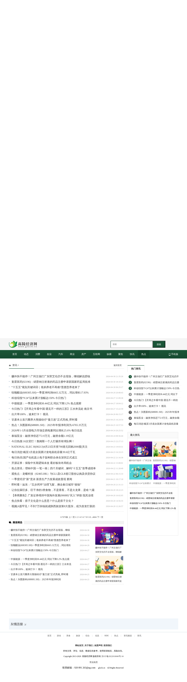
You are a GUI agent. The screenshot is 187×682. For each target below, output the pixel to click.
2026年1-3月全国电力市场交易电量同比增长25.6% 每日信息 (47, 430)
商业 (72, 354)
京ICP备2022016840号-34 (112, 656)
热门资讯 (136, 368)
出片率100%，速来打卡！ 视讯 (30, 414)
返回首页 (118, 365)
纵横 (109, 354)
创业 (49, 354)
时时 (107, 635)
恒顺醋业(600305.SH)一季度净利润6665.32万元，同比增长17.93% (50, 392)
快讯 (132, 354)
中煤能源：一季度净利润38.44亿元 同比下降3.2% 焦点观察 (46, 403)
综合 (87, 635)
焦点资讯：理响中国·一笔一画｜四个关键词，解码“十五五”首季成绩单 (54, 468)
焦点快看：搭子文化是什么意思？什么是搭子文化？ (43, 500)
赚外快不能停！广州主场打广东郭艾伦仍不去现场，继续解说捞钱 (51, 376)
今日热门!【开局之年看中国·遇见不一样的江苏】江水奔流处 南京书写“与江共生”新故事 (156, 401)
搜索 (159, 344)
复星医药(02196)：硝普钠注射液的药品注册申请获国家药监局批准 (51, 381)
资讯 (14, 365)
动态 (26, 354)
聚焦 (120, 354)
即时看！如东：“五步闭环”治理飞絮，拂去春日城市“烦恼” (46, 484)
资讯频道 (128, 635)
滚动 (59, 635)
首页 (14, 354)
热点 (143, 354)
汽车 (60, 354)
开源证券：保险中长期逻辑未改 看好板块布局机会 (42, 462)
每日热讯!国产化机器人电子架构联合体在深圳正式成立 (44, 457)
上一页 (72, 517)
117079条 (64, 517)
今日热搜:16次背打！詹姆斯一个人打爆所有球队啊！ (43, 441)
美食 (68, 635)
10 (90, 517)
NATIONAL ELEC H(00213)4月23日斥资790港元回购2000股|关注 (50, 446)
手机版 (173, 354)
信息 (97, 635)
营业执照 (94, 662)
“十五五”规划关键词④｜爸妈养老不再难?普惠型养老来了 (46, 387)
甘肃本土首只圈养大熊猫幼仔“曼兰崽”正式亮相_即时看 (45, 419)
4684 (95, 517)
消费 (37, 354)
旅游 (78, 635)
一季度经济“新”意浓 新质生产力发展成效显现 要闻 (42, 479)
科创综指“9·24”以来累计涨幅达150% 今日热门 (39, 398)
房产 (83, 354)
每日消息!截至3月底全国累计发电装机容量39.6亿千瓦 (43, 452)
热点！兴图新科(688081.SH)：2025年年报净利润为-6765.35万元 (49, 425)
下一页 (100, 517)
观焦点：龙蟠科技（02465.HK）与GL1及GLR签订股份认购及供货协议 (53, 473)
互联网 (96, 354)
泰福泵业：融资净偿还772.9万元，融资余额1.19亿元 (43, 435)
